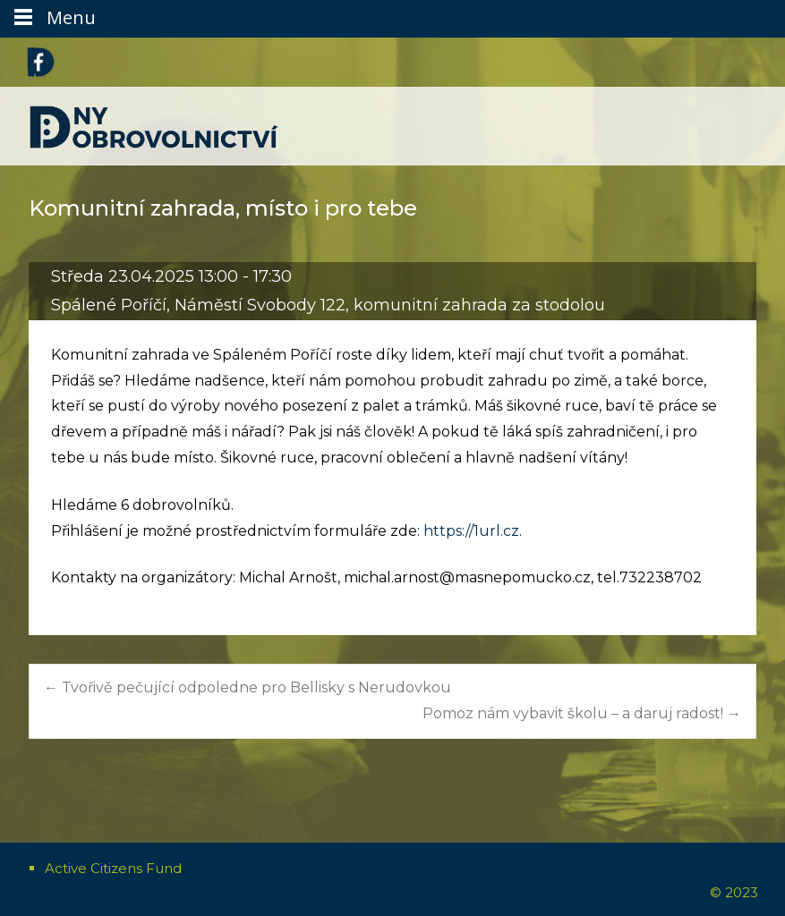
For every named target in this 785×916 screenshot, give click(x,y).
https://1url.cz (471, 530)
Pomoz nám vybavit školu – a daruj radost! (581, 713)
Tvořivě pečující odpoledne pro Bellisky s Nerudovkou (247, 687)
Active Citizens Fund (113, 868)
